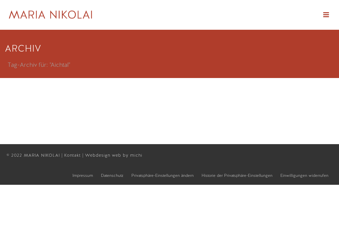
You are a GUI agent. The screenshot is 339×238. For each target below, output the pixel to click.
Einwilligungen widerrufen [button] (304, 175)
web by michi (128, 155)
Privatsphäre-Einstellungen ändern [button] (162, 175)
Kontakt (73, 155)
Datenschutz (112, 175)
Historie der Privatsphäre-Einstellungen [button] (237, 175)
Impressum (83, 175)
